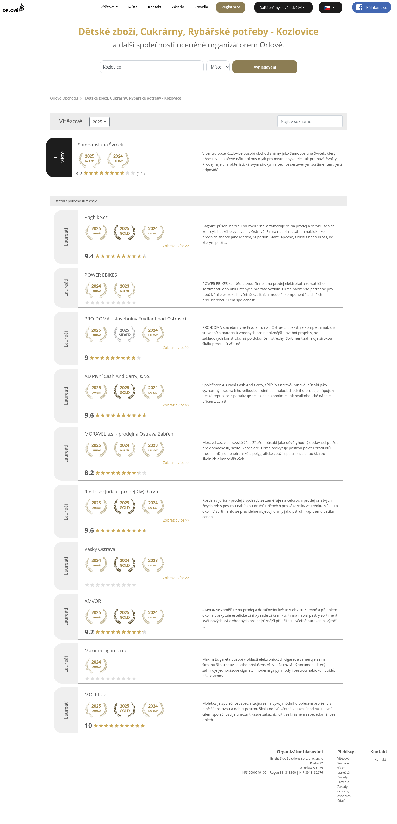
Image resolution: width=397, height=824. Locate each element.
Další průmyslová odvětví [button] (280, 7)
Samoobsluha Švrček (100, 144)
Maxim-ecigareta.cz (106, 650)
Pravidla (201, 6)
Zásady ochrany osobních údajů (344, 793)
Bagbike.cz (96, 217)
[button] (330, 7)
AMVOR (93, 601)
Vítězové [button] (108, 6)
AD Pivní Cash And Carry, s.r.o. (118, 376)
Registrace (230, 6)
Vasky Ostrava (100, 549)
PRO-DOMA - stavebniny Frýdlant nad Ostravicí (135, 318)
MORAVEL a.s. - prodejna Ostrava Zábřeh (129, 434)
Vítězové (343, 758)
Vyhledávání (265, 67)
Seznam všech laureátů (343, 768)
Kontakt (155, 6)
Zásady (178, 6)
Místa (133, 6)
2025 (98, 122)
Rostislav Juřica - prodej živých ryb (121, 491)
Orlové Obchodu (64, 98)
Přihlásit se (371, 7)
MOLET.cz (95, 694)
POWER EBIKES (101, 275)
